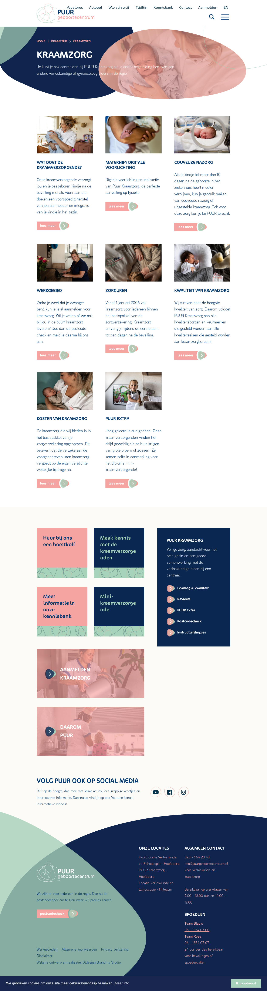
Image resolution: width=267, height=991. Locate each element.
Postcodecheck (189, 621)
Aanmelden (207, 7)
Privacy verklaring (114, 949)
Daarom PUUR (63, 731)
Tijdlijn (141, 7)
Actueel (95, 7)
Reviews (183, 599)
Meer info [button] (122, 983)
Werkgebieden (47, 949)
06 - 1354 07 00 (197, 930)
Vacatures (75, 7)
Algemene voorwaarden (79, 949)
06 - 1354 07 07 (197, 942)
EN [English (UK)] (225, 7)
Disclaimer (45, 955)
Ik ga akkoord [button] (246, 983)
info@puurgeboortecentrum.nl (206, 863)
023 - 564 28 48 (197, 857)
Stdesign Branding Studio (102, 962)
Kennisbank (163, 7)
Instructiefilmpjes (191, 632)
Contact (185, 7)
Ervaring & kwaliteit (193, 588)
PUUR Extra (186, 610)
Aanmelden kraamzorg (67, 673)
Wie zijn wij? (118, 7)
